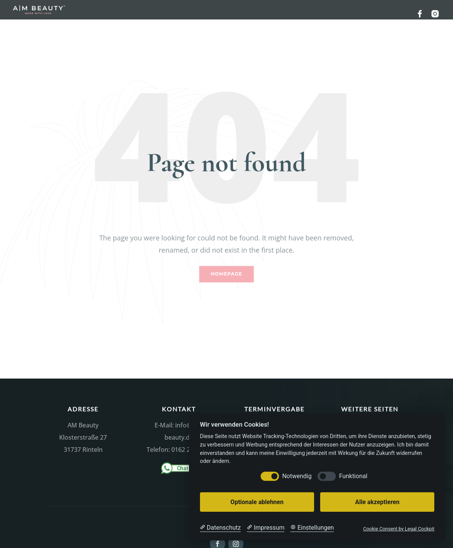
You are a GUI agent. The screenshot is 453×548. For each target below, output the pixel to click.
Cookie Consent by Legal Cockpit (398, 529)
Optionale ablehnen (257, 502)
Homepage (226, 247)
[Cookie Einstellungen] (312, 528)
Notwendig (296, 476)
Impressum (370, 398)
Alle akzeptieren (377, 502)
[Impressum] (265, 528)
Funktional (353, 476)
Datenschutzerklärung (369, 410)
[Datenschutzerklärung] (220, 528)
